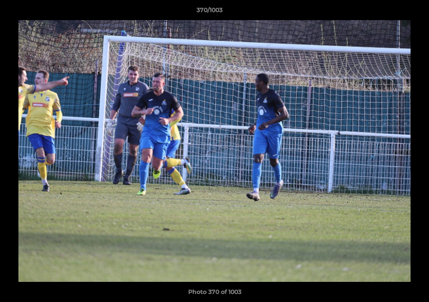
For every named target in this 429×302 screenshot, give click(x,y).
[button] (394, 12)
